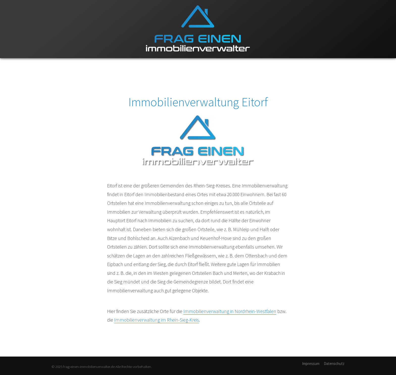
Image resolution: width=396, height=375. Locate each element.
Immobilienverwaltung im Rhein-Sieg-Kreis (156, 320)
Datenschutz (334, 363)
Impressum (310, 363)
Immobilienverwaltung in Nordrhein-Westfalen (229, 311)
